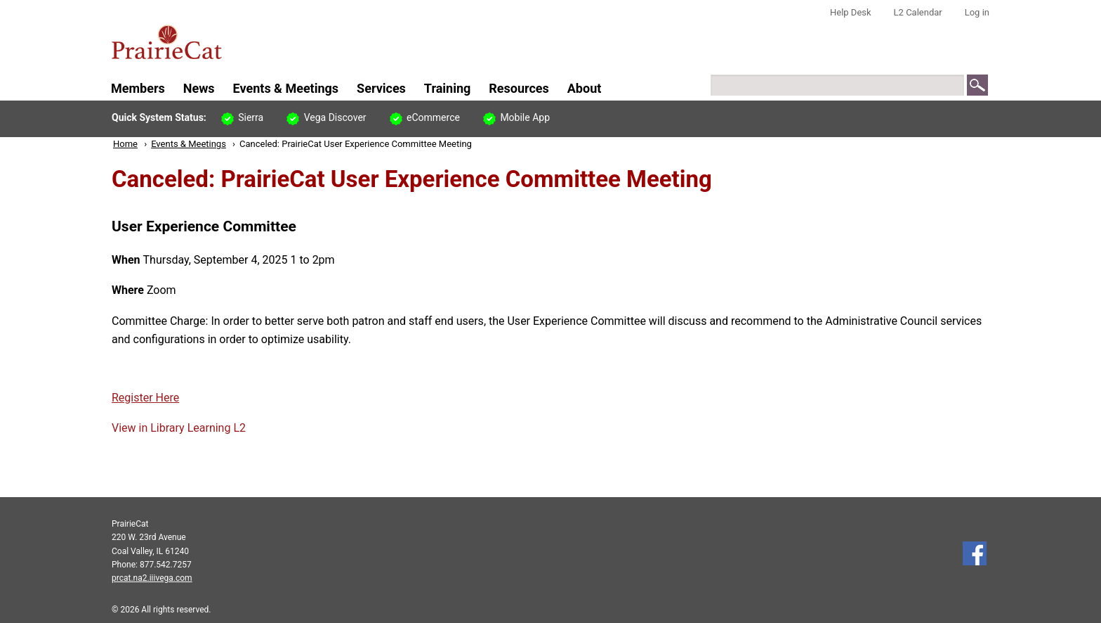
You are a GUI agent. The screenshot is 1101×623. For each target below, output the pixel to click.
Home (125, 144)
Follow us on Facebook (974, 553)
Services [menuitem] (381, 88)
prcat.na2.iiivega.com (152, 578)
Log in (977, 12)
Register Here (145, 397)
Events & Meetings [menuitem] (286, 88)
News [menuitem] (199, 88)
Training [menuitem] (447, 88)
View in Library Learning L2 (179, 428)
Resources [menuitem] (519, 88)
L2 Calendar (918, 12)
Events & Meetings (188, 144)
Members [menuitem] (138, 88)
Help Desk (850, 12)
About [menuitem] (584, 88)
